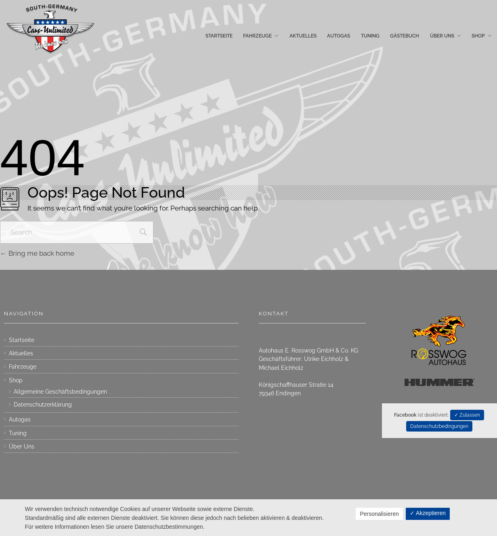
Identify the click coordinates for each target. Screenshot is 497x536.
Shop (16, 380)
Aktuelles (21, 353)
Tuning (18, 433)
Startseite (21, 340)
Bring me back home (37, 253)
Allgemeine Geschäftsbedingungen (60, 391)
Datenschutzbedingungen (439, 426)
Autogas (20, 419)
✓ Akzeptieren (428, 513)
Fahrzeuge (22, 366)
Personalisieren (379, 514)
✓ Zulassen (467, 415)
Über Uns (21, 446)
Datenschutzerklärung (43, 404)
